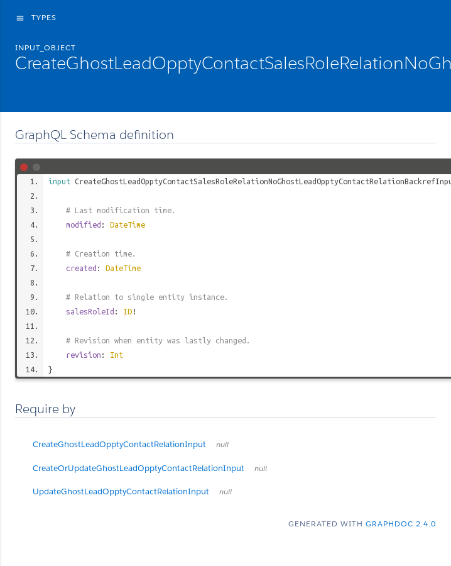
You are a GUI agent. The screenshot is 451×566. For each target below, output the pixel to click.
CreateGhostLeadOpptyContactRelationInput (131, 444)
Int (116, 354)
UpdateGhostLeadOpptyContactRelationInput (132, 491)
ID (127, 311)
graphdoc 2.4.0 (401, 523)
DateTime (127, 224)
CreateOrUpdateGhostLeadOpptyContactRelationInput (150, 468)
